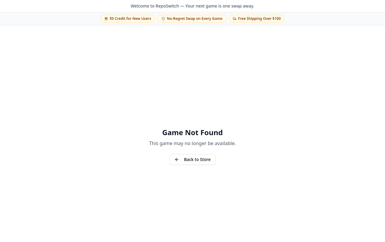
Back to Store (192, 159)
